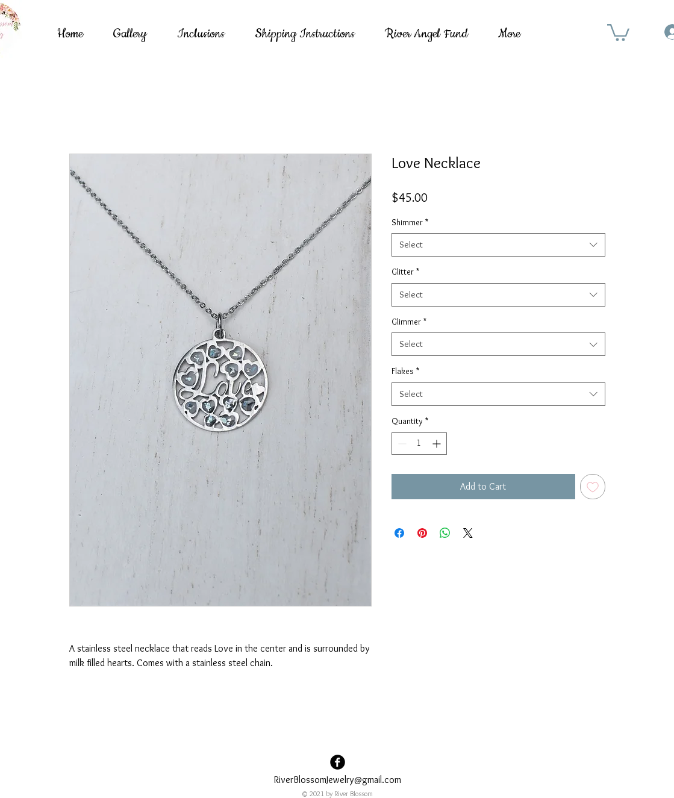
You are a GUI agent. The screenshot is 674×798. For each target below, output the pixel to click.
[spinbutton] (419, 443)
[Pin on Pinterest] (422, 533)
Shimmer (410, 222)
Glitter (405, 271)
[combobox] (498, 245)
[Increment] (437, 443)
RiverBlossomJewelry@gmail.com (337, 779)
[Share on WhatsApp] (445, 533)
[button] (618, 31)
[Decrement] (400, 443)
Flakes (405, 371)
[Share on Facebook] (399, 533)
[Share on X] (468, 533)
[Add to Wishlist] (592, 486)
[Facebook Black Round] (337, 762)
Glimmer (409, 321)
